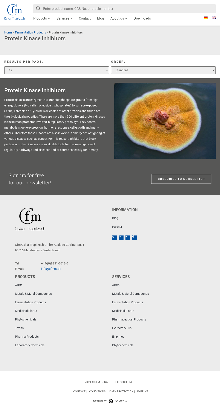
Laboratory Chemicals (29, 345)
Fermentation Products (30, 32)
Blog (100, 18)
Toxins (19, 328)
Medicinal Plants (26, 311)
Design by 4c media (110, 401)
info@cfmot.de (51, 268)
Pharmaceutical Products (129, 319)
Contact (85, 18)
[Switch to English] (212, 18)
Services (63, 18)
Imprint (142, 391)
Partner (117, 226)
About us (117, 18)
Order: (118, 61)
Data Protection (121, 391)
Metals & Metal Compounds (33, 293)
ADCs (18, 285)
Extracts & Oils (121, 328)
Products (40, 18)
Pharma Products (27, 336)
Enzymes (118, 336)
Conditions (97, 391)
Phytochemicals (25, 319)
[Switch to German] (203, 18)
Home (8, 32)
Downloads (142, 18)
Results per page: (23, 61)
